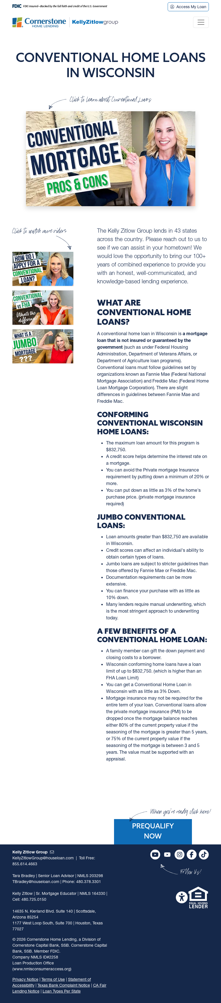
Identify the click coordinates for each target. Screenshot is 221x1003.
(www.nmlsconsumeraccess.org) (41, 968)
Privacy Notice (25, 979)
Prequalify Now (153, 831)
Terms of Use (53, 979)
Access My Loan (188, 6)
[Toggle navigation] (201, 22)
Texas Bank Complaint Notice (64, 985)
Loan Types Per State (62, 991)
